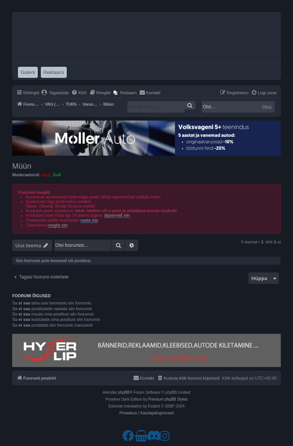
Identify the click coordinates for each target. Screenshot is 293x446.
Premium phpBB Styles (168, 399)
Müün (21, 166)
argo (45, 174)
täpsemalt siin (117, 215)
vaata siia (89, 220)
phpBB (123, 392)
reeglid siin (58, 225)
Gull (57, 174)
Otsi (267, 106)
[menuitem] (55, 92)
